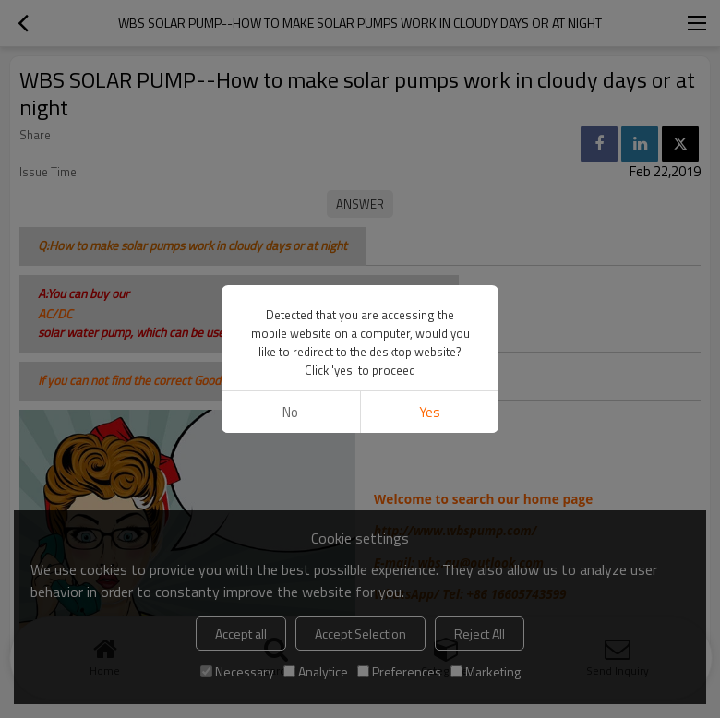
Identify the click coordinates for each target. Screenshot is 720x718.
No (290, 412)
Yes (429, 412)
